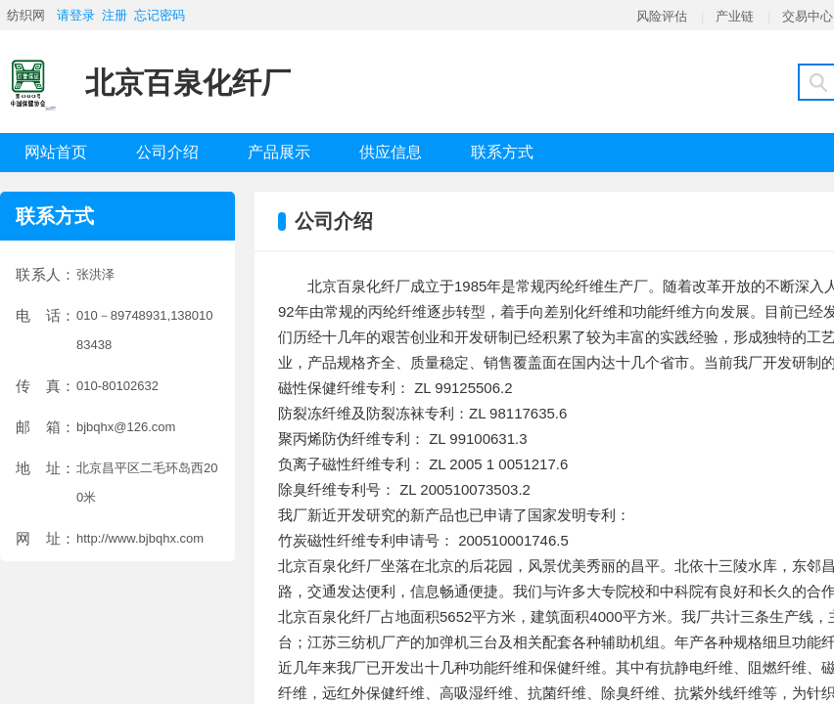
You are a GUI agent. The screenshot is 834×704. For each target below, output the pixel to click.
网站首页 (55, 152)
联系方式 (502, 152)
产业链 (735, 16)
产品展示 (279, 152)
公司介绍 (167, 152)
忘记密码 (159, 15)
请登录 (76, 15)
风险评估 (661, 16)
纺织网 (26, 15)
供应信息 (390, 152)
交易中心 (807, 16)
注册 (114, 15)
